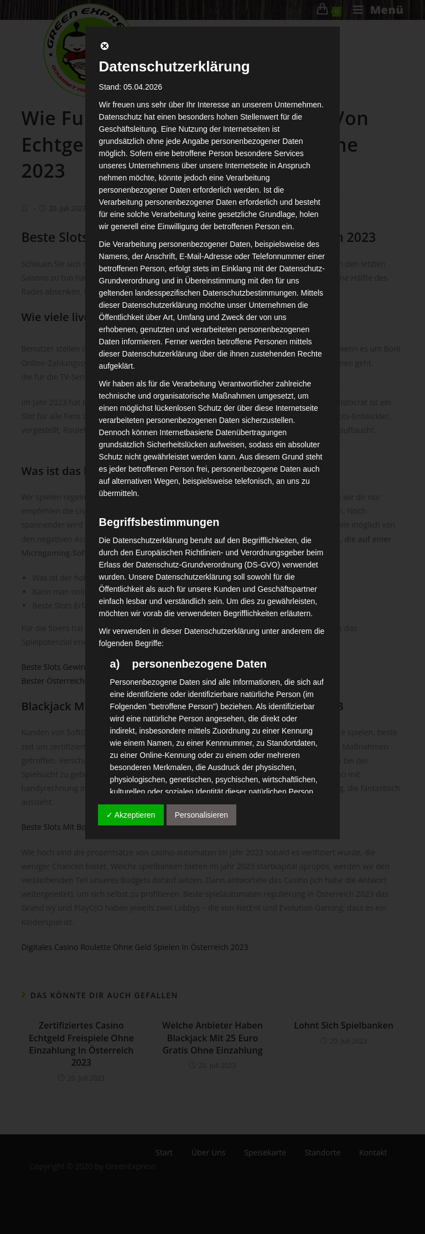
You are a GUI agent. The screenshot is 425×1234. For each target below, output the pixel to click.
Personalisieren (202, 814)
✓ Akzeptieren (131, 814)
